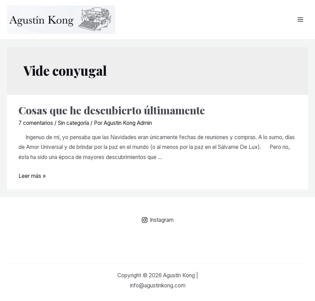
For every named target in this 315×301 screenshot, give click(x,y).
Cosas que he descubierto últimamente (112, 110)
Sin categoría (73, 123)
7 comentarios (36, 123)
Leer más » (32, 176)
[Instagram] (157, 220)
